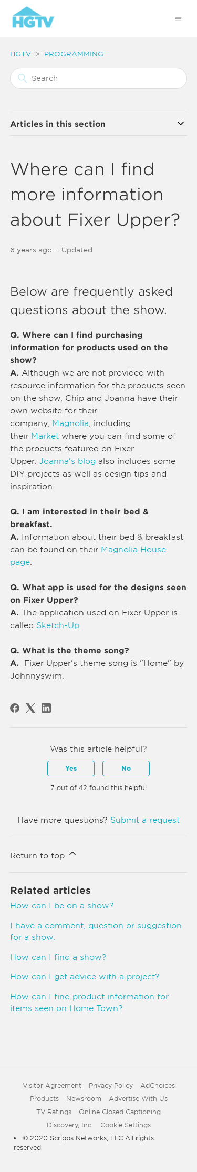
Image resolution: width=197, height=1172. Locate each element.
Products (44, 1099)
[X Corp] (30, 708)
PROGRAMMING (73, 54)
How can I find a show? (58, 957)
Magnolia (70, 423)
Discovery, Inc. (70, 1125)
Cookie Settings (125, 1125)
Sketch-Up (57, 625)
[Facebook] (14, 708)
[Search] (99, 78)
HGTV (20, 54)
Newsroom (83, 1099)
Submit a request (145, 820)
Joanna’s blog (67, 461)
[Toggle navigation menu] (178, 18)
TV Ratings (53, 1112)
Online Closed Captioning (120, 1112)
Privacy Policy (111, 1085)
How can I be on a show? (62, 906)
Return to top (44, 854)
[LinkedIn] (46, 708)
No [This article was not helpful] (126, 768)
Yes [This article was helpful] (71, 768)
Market (45, 436)
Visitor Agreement (52, 1085)
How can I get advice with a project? (85, 977)
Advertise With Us (138, 1099)
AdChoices (157, 1085)
